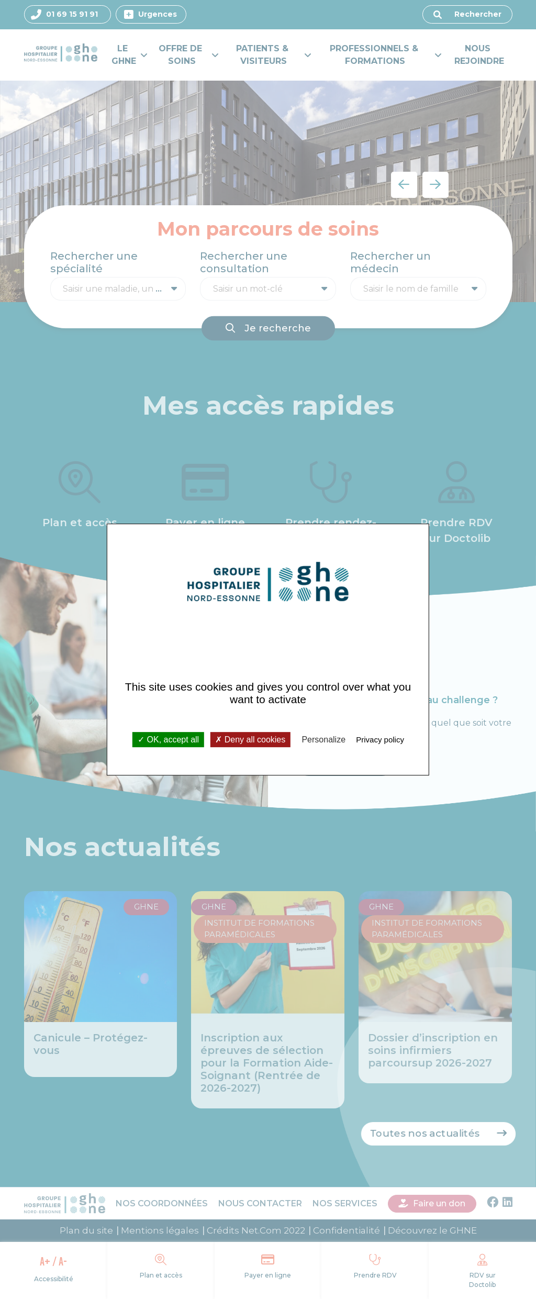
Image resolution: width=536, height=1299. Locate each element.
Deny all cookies (250, 739)
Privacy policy (380, 739)
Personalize (323, 739)
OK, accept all (168, 739)
